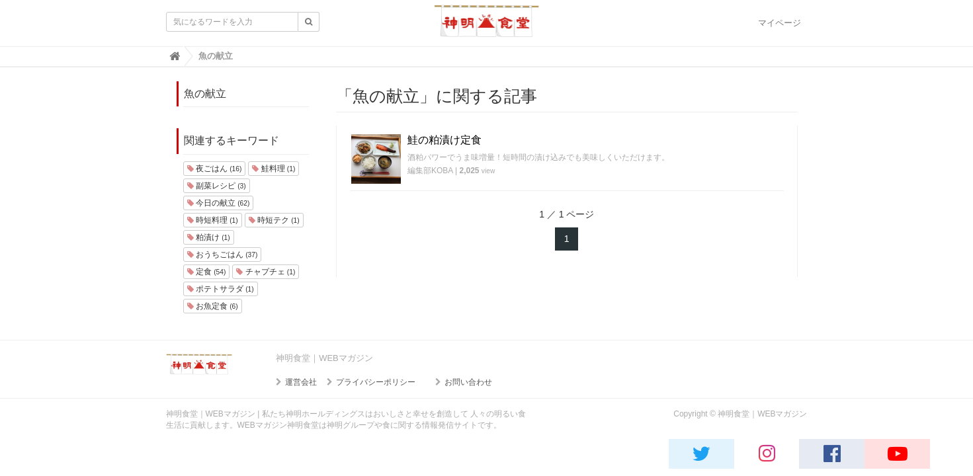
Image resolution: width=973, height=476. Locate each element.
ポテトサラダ (220, 289)
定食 (206, 271)
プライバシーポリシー (375, 382)
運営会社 (301, 382)
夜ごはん (214, 168)
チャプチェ (265, 271)
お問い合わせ (468, 382)
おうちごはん (222, 254)
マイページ (779, 23)
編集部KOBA (430, 170)
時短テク (274, 220)
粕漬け (208, 237)
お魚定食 (212, 306)
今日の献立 (218, 203)
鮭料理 (273, 168)
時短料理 (212, 220)
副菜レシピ (216, 185)
